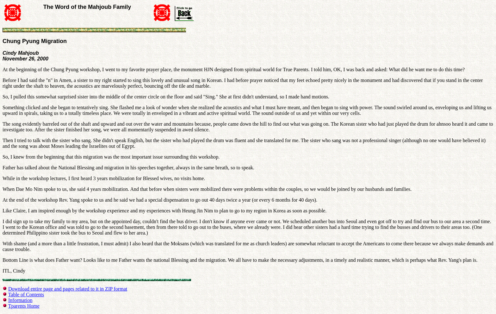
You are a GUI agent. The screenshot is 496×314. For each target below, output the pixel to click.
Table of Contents (26, 294)
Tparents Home (24, 306)
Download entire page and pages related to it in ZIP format (67, 289)
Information (20, 300)
